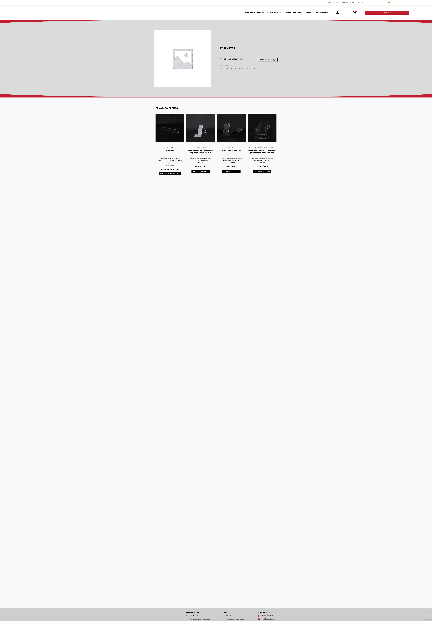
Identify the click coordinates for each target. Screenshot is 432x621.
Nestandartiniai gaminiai (169, 145)
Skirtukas (170, 150)
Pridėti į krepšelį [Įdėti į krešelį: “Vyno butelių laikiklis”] (231, 171)
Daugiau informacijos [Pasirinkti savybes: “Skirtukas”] (169, 173)
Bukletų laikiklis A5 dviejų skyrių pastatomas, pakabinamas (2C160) (262, 152)
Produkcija (262, 12)
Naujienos (297, 12)
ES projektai (322, 12)
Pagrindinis (250, 12)
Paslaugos (275, 12)
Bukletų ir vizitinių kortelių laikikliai (262, 147)
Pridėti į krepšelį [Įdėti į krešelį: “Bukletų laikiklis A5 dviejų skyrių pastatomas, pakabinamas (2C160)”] (262, 171)
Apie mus (287, 12)
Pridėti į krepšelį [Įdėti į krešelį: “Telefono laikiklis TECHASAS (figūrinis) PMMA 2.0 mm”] (200, 171)
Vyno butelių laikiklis (231, 150)
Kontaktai (309, 12)
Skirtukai (170, 147)
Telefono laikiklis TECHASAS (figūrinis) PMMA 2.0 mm (200, 152)
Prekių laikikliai (200, 147)
